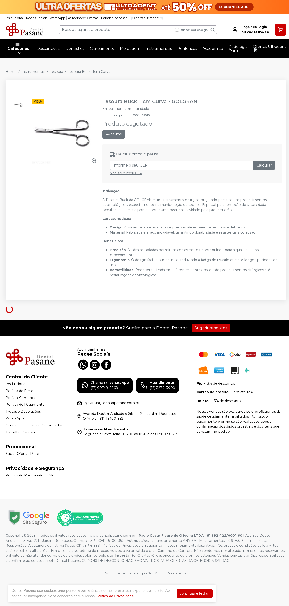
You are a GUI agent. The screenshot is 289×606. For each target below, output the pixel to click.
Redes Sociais (36, 18)
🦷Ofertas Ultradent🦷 (146, 18)
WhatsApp (57, 18)
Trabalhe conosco (114, 18)
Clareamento (102, 48)
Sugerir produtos (211, 328)
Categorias (18, 48)
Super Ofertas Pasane (24, 454)
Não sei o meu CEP (126, 173)
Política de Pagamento (25, 404)
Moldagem (130, 48)
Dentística (75, 48)
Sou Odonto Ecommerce (167, 573)
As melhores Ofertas (83, 18)
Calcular (264, 165)
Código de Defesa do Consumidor (34, 425)
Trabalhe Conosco (21, 432)
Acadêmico (213, 48)
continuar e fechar (194, 593)
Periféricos (187, 48)
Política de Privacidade (115, 596)
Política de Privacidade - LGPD (31, 475)
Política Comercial (21, 398)
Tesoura (56, 72)
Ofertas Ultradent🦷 (269, 48)
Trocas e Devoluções (23, 411)
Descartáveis (48, 48)
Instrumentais (159, 48)
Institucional (14, 18)
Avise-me (113, 134)
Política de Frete (19, 391)
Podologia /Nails (238, 48)
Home (11, 72)
